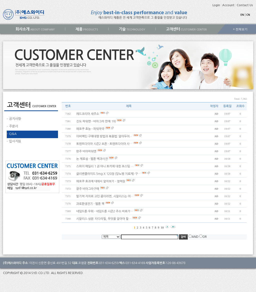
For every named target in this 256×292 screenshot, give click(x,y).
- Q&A (11, 133)
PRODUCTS (87, 29)
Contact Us (245, 5)
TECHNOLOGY (132, 29)
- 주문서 (12, 126)
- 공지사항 (14, 118)
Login (216, 5)
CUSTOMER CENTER (186, 29)
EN (242, 14)
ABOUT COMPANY (35, 29)
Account (228, 5)
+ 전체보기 (240, 29)
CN (248, 14)
